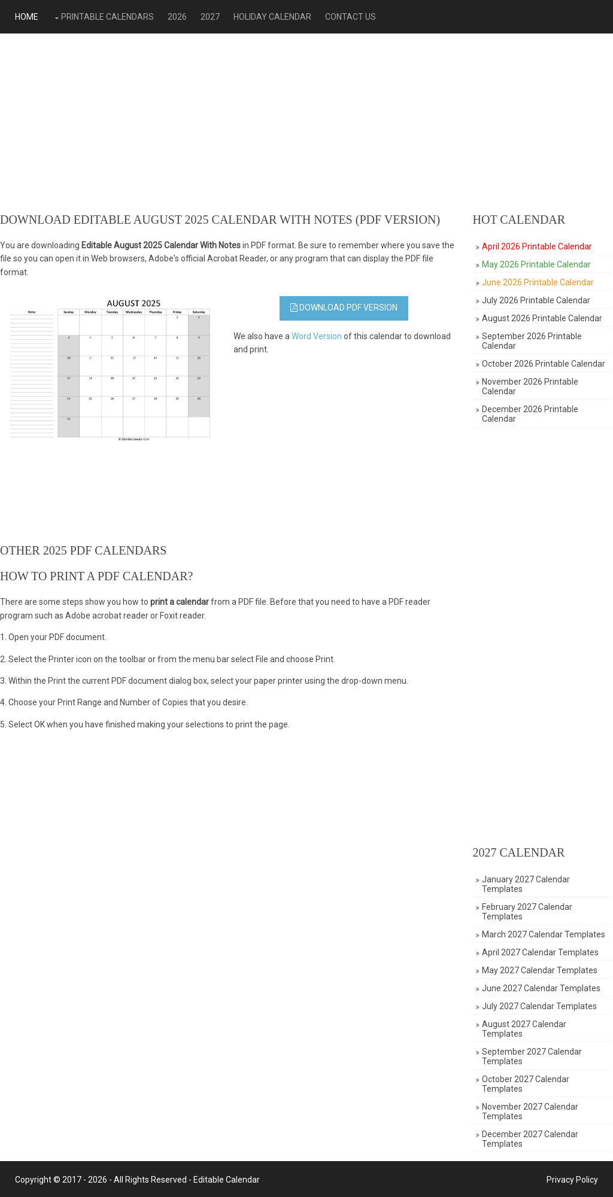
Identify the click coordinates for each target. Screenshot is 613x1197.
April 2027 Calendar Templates (541, 952)
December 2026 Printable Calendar (531, 414)
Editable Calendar (225, 1178)
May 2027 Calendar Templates (541, 970)
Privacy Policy (573, 1178)
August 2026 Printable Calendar (543, 318)
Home (25, 17)
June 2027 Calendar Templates (542, 988)
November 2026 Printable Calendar (531, 386)
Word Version (318, 336)
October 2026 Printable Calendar (544, 363)
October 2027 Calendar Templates (526, 1084)
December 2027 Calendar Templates (531, 1139)
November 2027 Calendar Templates (531, 1111)
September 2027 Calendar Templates (533, 1056)
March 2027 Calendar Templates (544, 934)
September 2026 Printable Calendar (533, 341)
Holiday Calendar (271, 17)
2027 (209, 17)
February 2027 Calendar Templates (528, 911)
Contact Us (349, 17)
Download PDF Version (344, 307)
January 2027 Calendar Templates (527, 884)
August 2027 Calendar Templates (525, 1028)
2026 (176, 17)
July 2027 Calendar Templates (540, 1006)
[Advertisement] (306, 123)
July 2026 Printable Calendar (537, 300)
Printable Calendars (106, 17)
